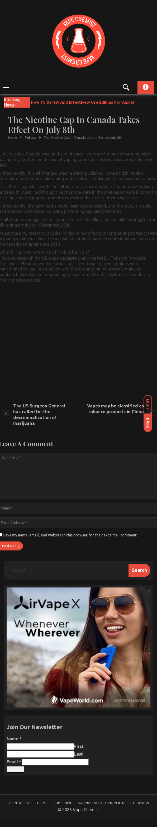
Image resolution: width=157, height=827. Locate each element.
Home (42, 803)
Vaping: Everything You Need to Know (113, 803)
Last (78, 754)
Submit (15, 769)
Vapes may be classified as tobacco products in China (115, 408)
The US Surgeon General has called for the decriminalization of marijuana (39, 414)
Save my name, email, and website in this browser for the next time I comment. (70, 535)
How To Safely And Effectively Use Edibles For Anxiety (84, 102)
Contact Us (20, 803)
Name (14, 738)
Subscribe (63, 803)
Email (14, 761)
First (79, 746)
